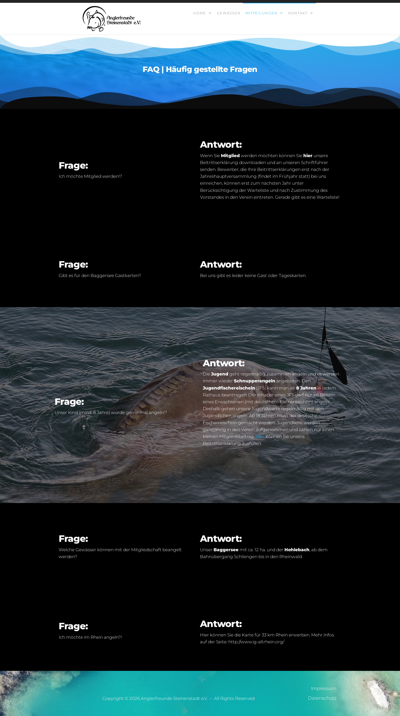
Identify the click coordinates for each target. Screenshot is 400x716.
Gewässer (228, 13)
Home (199, 13)
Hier (261, 436)
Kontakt (298, 13)
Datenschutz (322, 698)
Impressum (323, 688)
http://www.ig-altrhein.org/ (256, 641)
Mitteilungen (261, 13)
